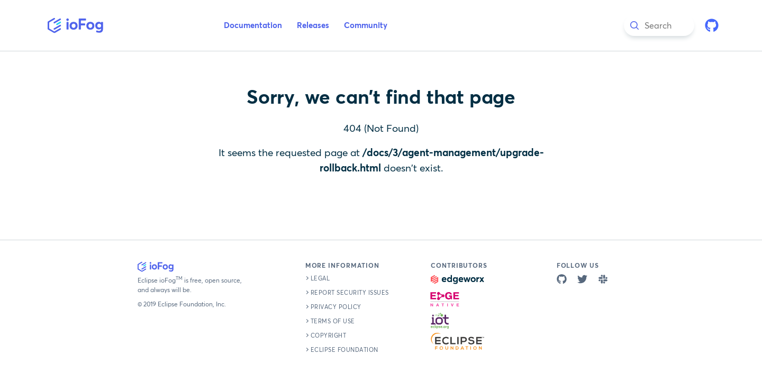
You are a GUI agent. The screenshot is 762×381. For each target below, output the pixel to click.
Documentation (253, 26)
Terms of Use (333, 321)
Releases (313, 26)
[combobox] (659, 25)
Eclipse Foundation (344, 350)
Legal (320, 279)
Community (365, 26)
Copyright (329, 336)
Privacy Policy (336, 307)
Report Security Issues (350, 293)
